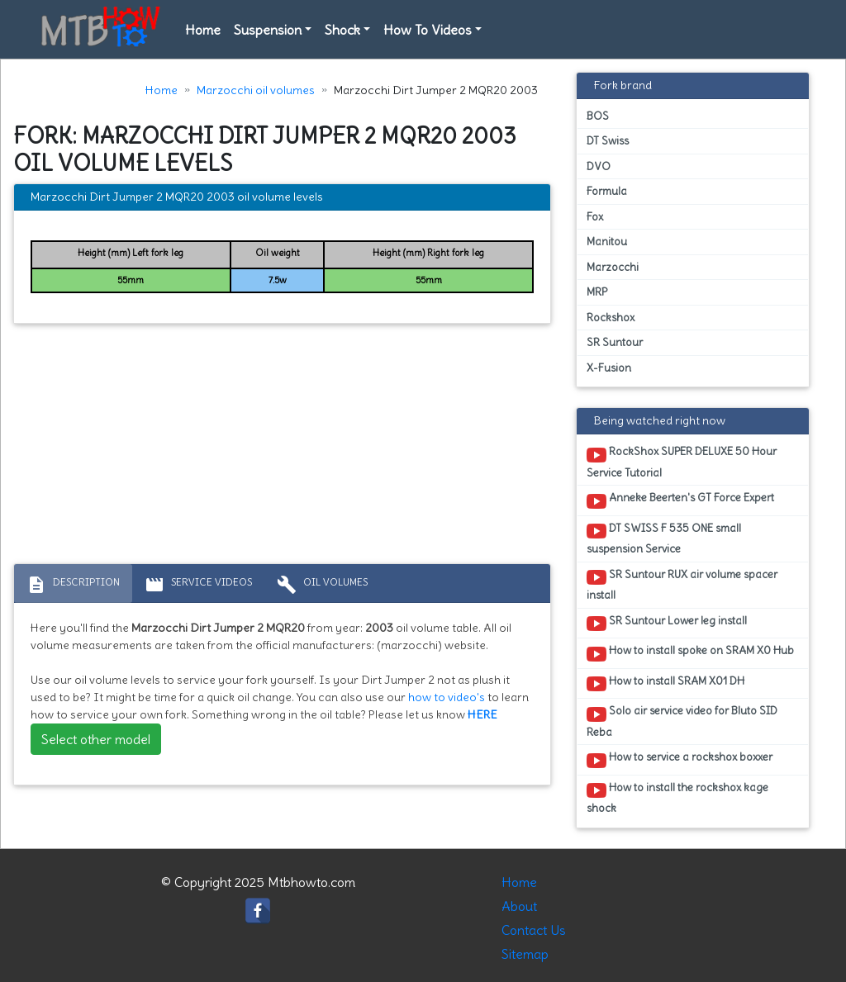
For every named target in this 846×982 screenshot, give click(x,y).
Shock (342, 29)
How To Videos (427, 29)
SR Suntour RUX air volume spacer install (682, 584)
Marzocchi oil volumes (256, 90)
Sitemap (525, 954)
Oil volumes (322, 585)
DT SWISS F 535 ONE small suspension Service (664, 538)
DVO (599, 166)
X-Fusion (609, 368)
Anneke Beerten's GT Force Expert (680, 500)
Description (73, 585)
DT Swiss (608, 141)
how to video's (446, 697)
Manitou (607, 242)
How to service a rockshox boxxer (679, 760)
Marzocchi (613, 267)
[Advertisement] (282, 447)
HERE (482, 714)
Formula (607, 191)
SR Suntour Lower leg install (667, 623)
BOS (598, 116)
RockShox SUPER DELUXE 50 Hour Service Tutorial (682, 461)
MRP (597, 292)
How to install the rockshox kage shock (677, 797)
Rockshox (610, 318)
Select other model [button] (95, 739)
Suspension (268, 29)
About (519, 906)
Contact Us (533, 930)
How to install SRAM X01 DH (665, 684)
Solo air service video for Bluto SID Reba (682, 721)
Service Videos (198, 585)
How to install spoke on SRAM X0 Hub (690, 653)
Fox (595, 217)
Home (203, 29)
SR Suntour (615, 342)
